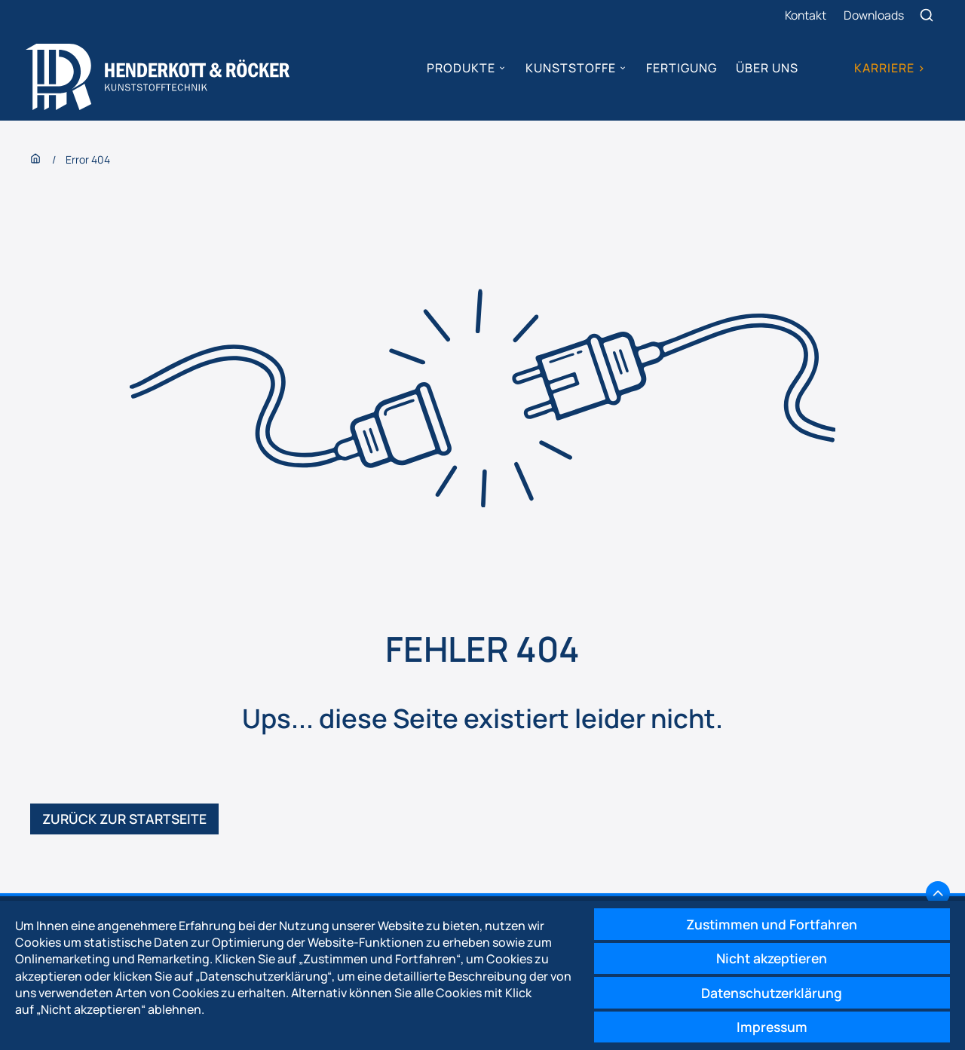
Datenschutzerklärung (768, 990)
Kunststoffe (570, 68)
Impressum (768, 1026)
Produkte (461, 68)
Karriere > (889, 68)
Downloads (874, 15)
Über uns (767, 68)
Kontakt (804, 15)
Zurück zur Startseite (127, 822)
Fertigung (680, 68)
